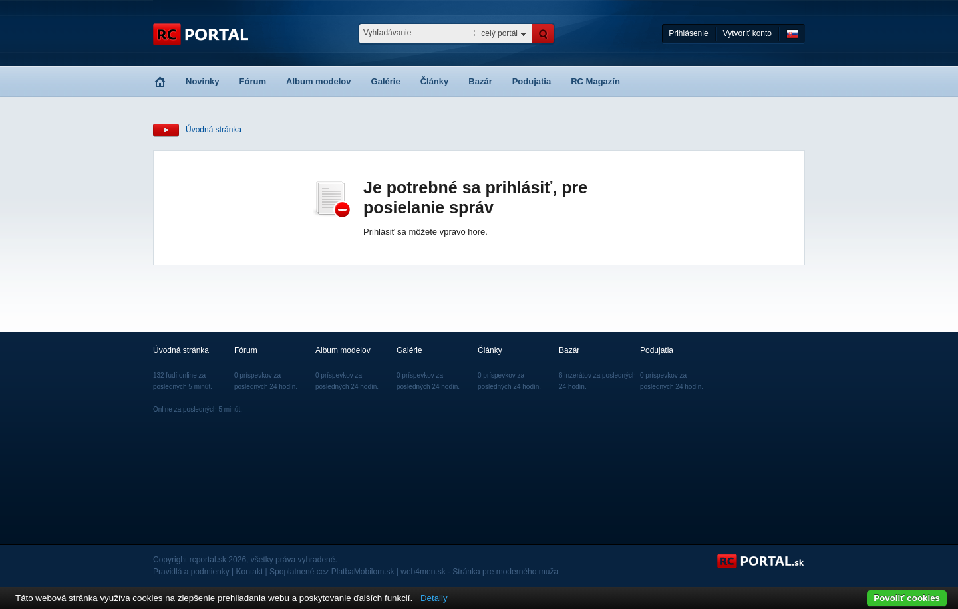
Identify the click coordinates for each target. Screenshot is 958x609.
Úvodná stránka (213, 129)
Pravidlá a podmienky (191, 571)
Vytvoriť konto (747, 33)
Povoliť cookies (907, 598)
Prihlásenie (688, 33)
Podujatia (532, 81)
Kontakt (249, 571)
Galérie (385, 81)
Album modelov (318, 81)
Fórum (253, 81)
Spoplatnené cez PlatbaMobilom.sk (331, 571)
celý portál (499, 33)
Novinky (203, 81)
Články (434, 81)
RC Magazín (595, 81)
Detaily (434, 598)
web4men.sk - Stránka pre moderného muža (479, 571)
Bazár (480, 81)
